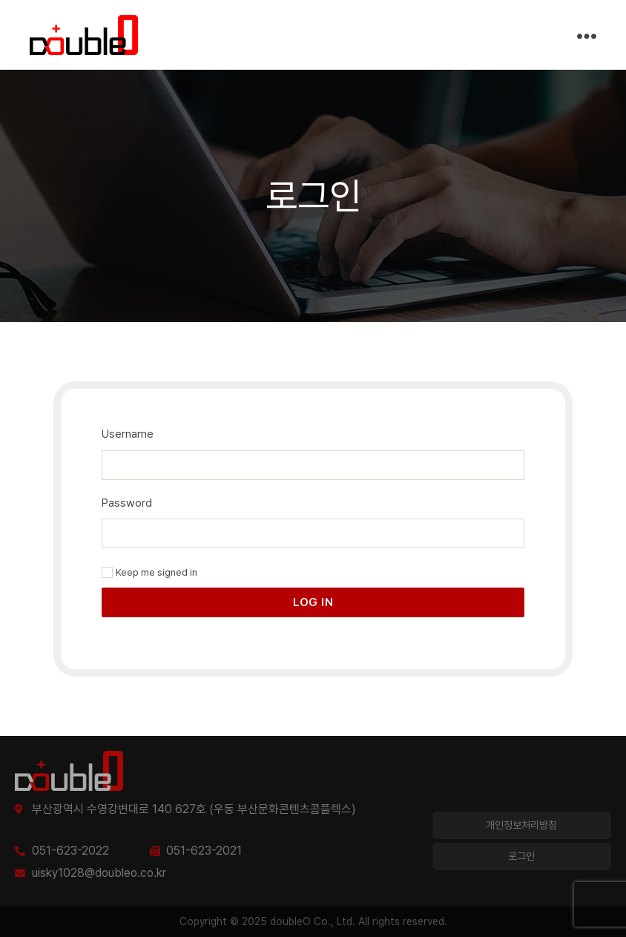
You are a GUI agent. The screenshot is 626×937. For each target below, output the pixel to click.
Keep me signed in (149, 572)
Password (127, 503)
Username (128, 434)
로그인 (521, 856)
